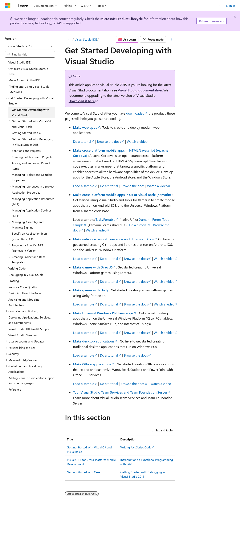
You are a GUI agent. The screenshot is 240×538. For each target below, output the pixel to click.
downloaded (135, 113)
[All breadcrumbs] (68, 39)
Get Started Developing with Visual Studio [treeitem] (30, 112)
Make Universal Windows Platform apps (103, 313)
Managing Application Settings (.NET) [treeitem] (32, 213)
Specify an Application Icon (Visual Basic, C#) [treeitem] (29, 236)
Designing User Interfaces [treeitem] (24, 293)
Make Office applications (92, 364)
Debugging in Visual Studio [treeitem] (26, 275)
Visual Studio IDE (86, 39)
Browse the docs (109, 141)
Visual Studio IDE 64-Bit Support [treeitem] (29, 329)
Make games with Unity (91, 290)
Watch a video (137, 141)
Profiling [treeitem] (13, 281)
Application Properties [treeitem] (26, 192)
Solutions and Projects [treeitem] (26, 151)
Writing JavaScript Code (135, 447)
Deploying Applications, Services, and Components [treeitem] (29, 320)
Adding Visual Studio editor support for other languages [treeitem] (31, 380)
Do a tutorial (82, 141)
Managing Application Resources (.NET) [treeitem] (33, 201)
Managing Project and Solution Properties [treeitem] (32, 177)
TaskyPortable (105, 219)
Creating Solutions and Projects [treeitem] (32, 157)
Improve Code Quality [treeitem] (22, 287)
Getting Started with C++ (83, 472)
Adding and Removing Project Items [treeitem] (31, 166)
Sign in (230, 6)
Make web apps (85, 127)
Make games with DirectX (92, 267)
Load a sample (83, 186)
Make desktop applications (93, 341)
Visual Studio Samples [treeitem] (22, 335)
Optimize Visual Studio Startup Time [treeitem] (28, 71)
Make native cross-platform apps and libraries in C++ (113, 239)
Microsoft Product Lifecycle (121, 18)
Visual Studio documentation (140, 90)
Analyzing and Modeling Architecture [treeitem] (24, 302)
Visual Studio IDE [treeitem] (19, 62)
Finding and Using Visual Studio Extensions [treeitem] (28, 89)
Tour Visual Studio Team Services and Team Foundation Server (120, 392)
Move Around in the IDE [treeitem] (24, 80)
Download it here (82, 101)
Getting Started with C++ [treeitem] (28, 133)
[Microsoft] (8, 5)
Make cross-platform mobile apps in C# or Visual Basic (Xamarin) (122, 194)
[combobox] (30, 46)
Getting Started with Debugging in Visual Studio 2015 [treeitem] (32, 142)
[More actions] (171, 39)
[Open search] (220, 5)
